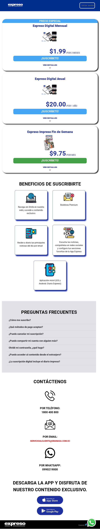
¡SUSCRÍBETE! (50, 58)
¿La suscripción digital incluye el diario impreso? (34, 361)
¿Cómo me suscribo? (20, 320)
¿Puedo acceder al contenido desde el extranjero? (35, 354)
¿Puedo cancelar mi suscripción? (26, 334)
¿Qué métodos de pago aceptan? (26, 327)
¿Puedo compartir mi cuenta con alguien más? (33, 340)
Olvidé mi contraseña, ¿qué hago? (26, 347)
